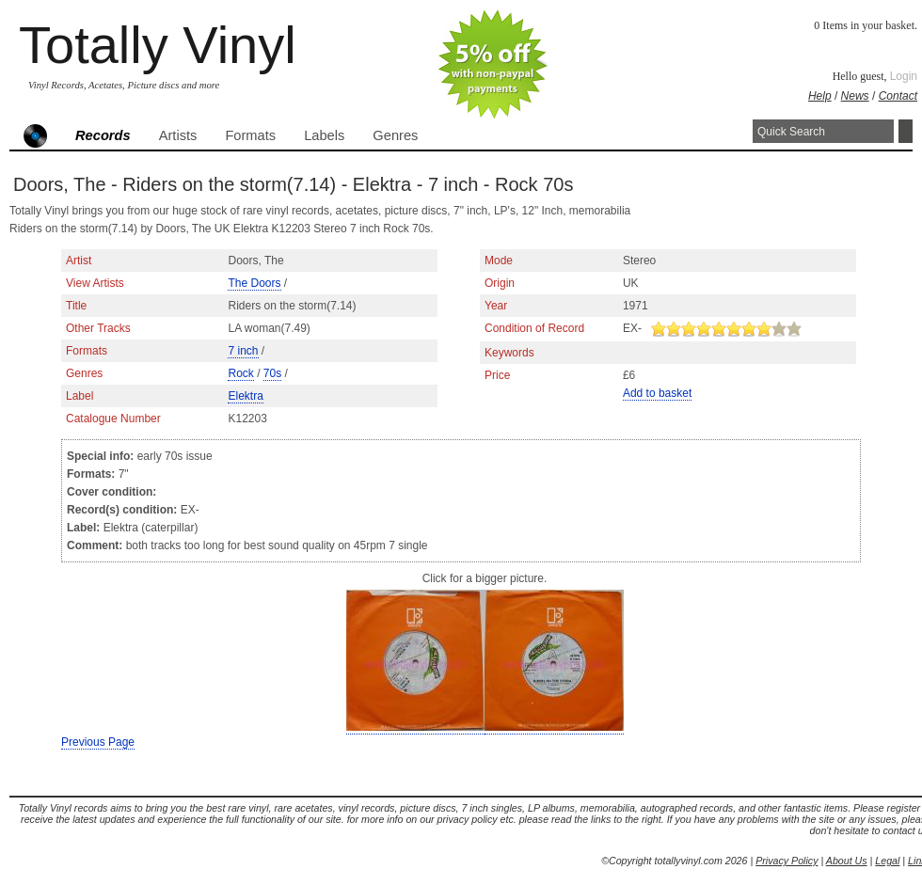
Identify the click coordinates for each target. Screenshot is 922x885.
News (855, 96)
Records (103, 135)
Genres (395, 135)
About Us (846, 860)
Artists (178, 135)
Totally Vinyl (157, 44)
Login (903, 76)
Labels (324, 135)
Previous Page (98, 742)
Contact (898, 96)
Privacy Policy (786, 860)
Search (905, 131)
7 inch (243, 350)
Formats (250, 135)
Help (820, 96)
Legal (887, 860)
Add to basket (657, 393)
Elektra (245, 396)
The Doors (254, 283)
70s (272, 373)
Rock (240, 373)
